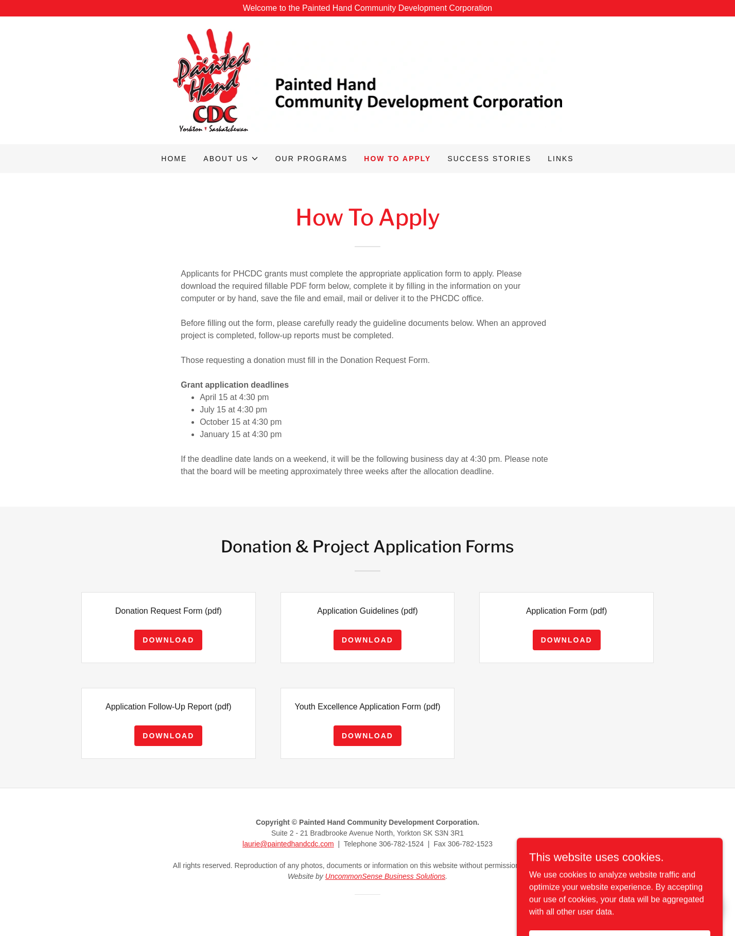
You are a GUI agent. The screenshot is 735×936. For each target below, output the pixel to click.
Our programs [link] (311, 158)
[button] (230, 158)
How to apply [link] (397, 158)
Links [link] (560, 158)
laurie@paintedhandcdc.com (288, 844)
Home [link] (174, 158)
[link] (368, 79)
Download (168, 640)
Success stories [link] (489, 158)
